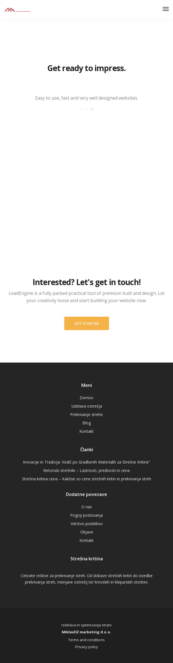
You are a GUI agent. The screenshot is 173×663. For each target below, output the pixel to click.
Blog (86, 422)
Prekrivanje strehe (86, 414)
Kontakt (86, 431)
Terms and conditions (86, 639)
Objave (86, 532)
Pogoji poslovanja (86, 515)
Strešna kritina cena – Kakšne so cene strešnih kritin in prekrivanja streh (86, 478)
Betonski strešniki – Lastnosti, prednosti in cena (86, 470)
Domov (86, 397)
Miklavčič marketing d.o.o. (86, 631)
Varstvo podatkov (87, 523)
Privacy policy (86, 646)
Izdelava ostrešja (86, 406)
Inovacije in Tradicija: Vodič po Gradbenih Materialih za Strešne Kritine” (86, 462)
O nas (86, 506)
